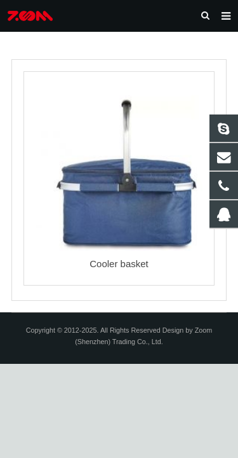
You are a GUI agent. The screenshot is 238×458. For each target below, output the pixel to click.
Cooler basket (119, 263)
